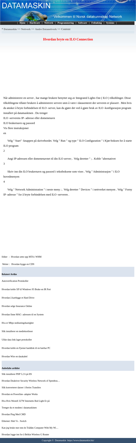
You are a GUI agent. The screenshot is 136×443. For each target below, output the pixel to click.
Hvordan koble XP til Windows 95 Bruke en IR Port (26, 289)
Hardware (35, 23)
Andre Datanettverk (46, 29)
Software (82, 23)
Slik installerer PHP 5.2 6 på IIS (17, 374)
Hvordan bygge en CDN (23, 264)
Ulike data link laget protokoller (17, 339)
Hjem (22, 23)
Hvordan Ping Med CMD (14, 414)
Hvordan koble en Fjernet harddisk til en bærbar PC (26, 348)
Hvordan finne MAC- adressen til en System (23, 314)
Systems (110, 23)
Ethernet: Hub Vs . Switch (14, 421)
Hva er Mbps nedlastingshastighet (18, 323)
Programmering (66, 23)
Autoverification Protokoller (15, 281)
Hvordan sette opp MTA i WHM (26, 257)
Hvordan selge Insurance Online (17, 306)
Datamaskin (10, 29)
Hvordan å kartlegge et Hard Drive (18, 298)
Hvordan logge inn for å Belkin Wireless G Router (26, 434)
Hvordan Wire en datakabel (15, 356)
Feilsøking (97, 23)
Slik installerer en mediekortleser (17, 331)
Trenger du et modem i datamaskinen (19, 407)
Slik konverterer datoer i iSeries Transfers (21, 387)
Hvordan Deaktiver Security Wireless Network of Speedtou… (31, 381)
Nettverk (48, 23)
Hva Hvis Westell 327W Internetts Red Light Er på (26, 401)
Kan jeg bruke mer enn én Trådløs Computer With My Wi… (30, 428)
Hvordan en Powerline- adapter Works (20, 394)
